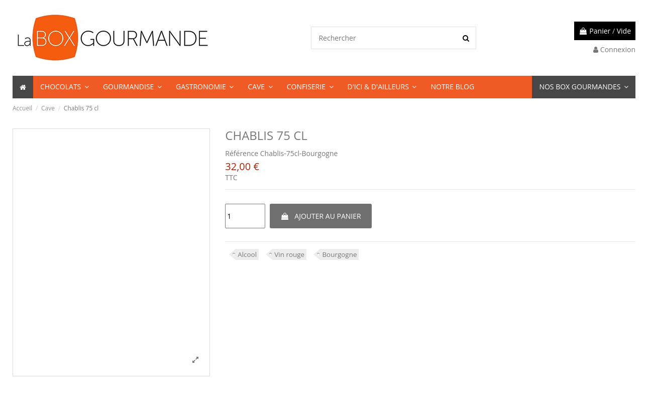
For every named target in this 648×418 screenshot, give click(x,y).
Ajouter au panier (320, 216)
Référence (241, 153)
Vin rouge (290, 254)
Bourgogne (342, 254)
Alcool (247, 254)
